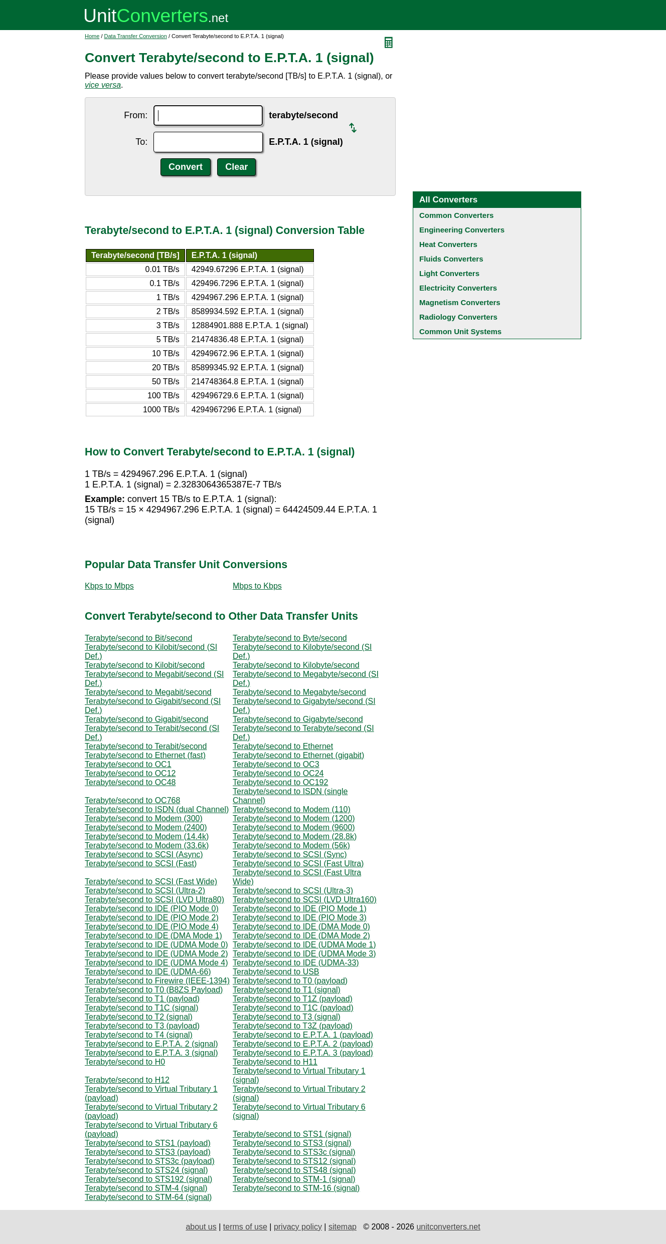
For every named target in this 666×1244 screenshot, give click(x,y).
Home (92, 36)
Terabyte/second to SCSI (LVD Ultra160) (305, 899)
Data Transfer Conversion (135, 36)
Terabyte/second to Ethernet (283, 746)
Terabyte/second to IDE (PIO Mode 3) (300, 917)
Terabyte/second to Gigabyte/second (298, 719)
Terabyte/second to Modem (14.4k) (147, 836)
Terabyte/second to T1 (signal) (287, 989)
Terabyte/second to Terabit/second (146, 746)
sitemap (342, 1226)
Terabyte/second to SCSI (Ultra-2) (145, 890)
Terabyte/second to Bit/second (138, 638)
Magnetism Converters (460, 302)
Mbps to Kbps (257, 586)
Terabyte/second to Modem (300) (144, 818)
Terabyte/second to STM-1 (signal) (294, 1179)
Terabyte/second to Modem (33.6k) (147, 845)
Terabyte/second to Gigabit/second (146, 719)
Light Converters (449, 273)
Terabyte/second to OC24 (278, 773)
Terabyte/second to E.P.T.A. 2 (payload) (303, 1044)
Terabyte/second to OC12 (130, 773)
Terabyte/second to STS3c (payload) (150, 1161)
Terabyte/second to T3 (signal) (287, 1017)
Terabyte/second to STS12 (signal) (294, 1161)
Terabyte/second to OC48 (130, 782)
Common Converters (456, 215)
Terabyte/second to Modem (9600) (294, 827)
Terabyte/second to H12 (127, 1080)
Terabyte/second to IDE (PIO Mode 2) (152, 917)
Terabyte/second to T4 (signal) (139, 1035)
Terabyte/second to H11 (275, 1062)
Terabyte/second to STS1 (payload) (148, 1143)
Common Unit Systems (460, 331)
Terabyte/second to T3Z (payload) (293, 1026)
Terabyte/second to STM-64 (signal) (148, 1197)
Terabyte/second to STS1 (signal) (292, 1134)
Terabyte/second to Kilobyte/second (296, 665)
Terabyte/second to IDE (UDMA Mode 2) (156, 953)
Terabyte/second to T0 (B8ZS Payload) (154, 989)
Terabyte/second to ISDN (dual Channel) (157, 809)
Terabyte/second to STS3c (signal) (294, 1152)
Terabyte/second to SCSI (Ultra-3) (293, 890)
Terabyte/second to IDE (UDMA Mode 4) (156, 962)
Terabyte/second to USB (276, 971)
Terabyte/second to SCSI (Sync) (290, 854)
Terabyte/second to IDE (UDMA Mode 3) (304, 953)
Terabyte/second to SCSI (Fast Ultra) (298, 863)
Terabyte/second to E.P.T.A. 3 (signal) (151, 1053)
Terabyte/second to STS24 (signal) (146, 1170)
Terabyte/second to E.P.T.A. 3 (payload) (303, 1053)
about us (201, 1226)
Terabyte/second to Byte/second (290, 638)
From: (135, 115)
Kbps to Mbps (109, 586)
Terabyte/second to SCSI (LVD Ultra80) (154, 899)
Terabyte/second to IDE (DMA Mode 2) (301, 935)
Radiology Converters (458, 317)
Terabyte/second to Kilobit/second (145, 665)
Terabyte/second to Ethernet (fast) (145, 755)
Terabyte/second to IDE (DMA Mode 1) (153, 935)
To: (141, 142)
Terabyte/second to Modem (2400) (146, 827)
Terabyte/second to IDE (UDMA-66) (148, 971)
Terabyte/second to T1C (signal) (141, 1008)
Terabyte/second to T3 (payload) (142, 1026)
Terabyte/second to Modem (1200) (294, 818)
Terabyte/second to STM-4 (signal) (146, 1188)
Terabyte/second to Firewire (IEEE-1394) (157, 980)
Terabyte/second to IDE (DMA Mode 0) (301, 926)
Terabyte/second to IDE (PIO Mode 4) (152, 926)
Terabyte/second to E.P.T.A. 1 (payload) (303, 1035)
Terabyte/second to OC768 (132, 800)
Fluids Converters (451, 259)
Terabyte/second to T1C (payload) (293, 1008)
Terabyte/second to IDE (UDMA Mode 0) (156, 944)
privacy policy (298, 1226)
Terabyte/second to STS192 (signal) (148, 1179)
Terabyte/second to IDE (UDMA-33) (296, 962)
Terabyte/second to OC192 (280, 782)
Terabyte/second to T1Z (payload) (293, 998)
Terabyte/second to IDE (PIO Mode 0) (152, 908)
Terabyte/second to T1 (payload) (142, 998)
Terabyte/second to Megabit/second (148, 692)
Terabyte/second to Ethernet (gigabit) (298, 755)
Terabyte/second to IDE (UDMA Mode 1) (304, 944)
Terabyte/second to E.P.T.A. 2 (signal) (151, 1044)
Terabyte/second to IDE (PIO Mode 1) (300, 908)
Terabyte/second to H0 (125, 1062)
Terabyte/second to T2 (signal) (139, 1017)
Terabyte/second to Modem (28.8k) (295, 836)
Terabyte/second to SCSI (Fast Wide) (151, 881)
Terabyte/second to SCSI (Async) (144, 854)
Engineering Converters (462, 229)
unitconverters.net (448, 1226)
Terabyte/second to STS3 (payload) (148, 1152)
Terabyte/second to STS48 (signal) (294, 1170)
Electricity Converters (458, 288)
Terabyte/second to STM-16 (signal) (296, 1188)
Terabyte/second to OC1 (128, 764)
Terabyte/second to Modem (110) (292, 809)
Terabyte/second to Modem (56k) (291, 845)
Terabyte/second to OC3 (276, 764)
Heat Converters (448, 244)
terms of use (245, 1226)
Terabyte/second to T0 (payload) (290, 980)
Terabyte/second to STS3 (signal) (292, 1143)
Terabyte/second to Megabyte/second (299, 692)
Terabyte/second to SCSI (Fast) (141, 863)
